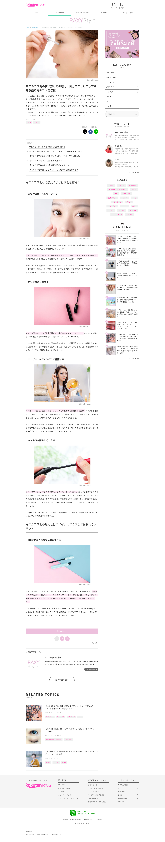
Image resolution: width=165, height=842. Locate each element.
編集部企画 (132, 186)
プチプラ (129, 202)
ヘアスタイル (117, 202)
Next (94, 643)
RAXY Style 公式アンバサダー (53, 739)
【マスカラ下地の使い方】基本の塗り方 (45, 160)
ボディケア (110, 87)
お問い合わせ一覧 (42, 835)
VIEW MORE (134, 172)
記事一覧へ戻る (62, 679)
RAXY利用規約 (93, 798)
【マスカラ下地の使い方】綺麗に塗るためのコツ (49, 165)
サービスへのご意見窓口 (96, 795)
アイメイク (35, 119)
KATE (80, 717)
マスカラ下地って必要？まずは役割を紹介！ (47, 147)
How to (29, 122)
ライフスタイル (117, 214)
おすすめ (121, 186)
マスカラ (37, 122)
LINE (120, 795)
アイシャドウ (60, 717)
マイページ (61, 791)
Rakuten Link (122, 798)
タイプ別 (129, 214)
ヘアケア (109, 92)
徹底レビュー (49, 717)
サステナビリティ (57, 835)
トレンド (124, 198)
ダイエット (133, 210)
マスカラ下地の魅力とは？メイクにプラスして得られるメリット (55, 151)
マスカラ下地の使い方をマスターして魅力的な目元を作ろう (53, 169)
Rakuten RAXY (36, 5)
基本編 (134, 190)
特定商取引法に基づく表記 (97, 802)
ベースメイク (111, 77)
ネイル (108, 96)
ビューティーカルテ (64, 795)
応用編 (64, 762)
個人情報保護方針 (75, 819)
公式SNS (104, 13)
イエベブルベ (71, 717)
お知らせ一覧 (92, 785)
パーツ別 (56, 762)
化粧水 (134, 206)
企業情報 (65, 819)
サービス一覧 (30, 835)
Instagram (121, 791)
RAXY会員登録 (123, 785)
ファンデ (121, 210)
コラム (108, 101)
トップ (37, 13)
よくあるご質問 (127, 13)
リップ (134, 198)
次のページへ (62, 631)
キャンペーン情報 (82, 13)
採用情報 (99, 819)
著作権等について (89, 819)
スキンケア (110, 73)
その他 (108, 106)
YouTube (121, 802)
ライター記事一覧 (91, 669)
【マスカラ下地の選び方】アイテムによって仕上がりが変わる (54, 156)
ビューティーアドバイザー (67, 798)
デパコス (111, 210)
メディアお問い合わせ (95, 788)
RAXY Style (59, 13)
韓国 (115, 194)
